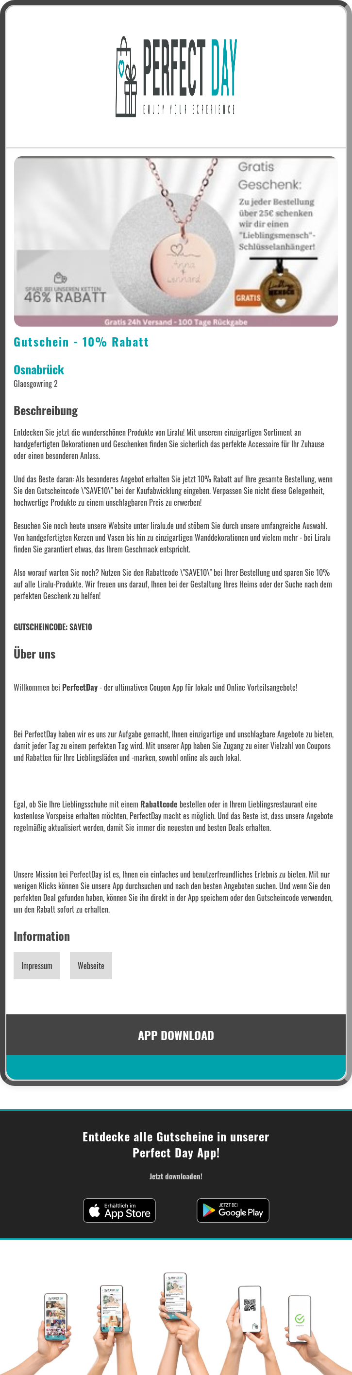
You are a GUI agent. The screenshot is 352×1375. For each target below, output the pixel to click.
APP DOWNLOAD (176, 1035)
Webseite (91, 966)
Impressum (36, 966)
